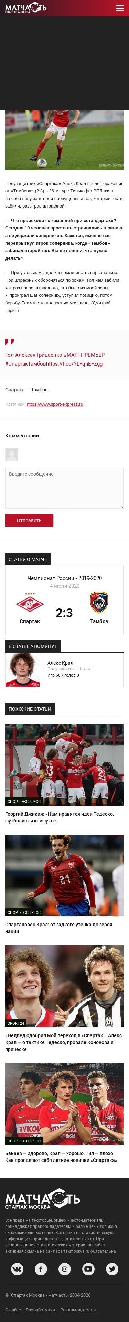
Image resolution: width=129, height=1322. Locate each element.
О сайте (13, 1309)
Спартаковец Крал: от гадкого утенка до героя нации (58, 928)
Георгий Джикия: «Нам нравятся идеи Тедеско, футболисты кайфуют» (59, 817)
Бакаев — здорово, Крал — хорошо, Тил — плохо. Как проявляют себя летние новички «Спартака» (61, 1157)
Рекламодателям (78, 1309)
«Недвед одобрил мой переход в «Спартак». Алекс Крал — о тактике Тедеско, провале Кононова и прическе (63, 1042)
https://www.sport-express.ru (55, 404)
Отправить (29, 520)
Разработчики (40, 1309)
